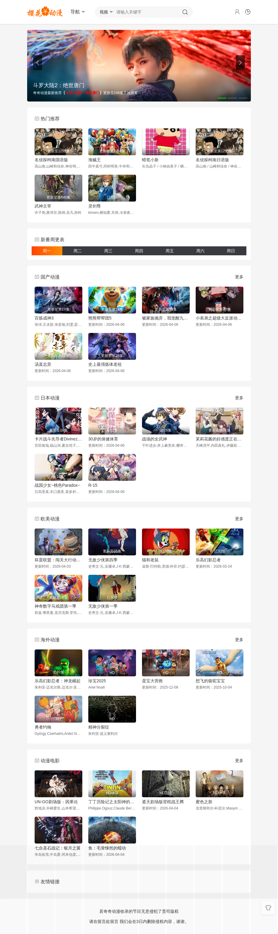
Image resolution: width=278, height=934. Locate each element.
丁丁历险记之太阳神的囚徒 (112, 801)
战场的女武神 (154, 439)
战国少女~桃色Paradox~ (57, 485)
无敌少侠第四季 (103, 559)
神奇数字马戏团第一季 (55, 606)
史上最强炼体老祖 (105, 364)
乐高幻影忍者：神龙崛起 (58, 680)
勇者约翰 (43, 727)
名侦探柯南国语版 (51, 159)
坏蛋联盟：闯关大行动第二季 (58, 559)
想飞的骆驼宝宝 (210, 680)
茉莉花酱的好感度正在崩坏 (219, 439)
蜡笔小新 (150, 159)
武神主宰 (43, 206)
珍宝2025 (97, 680)
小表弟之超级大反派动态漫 (219, 318)
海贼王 (94, 159)
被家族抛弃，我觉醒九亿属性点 (166, 318)
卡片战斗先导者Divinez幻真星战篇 (58, 439)
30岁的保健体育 (103, 439)
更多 (239, 276)
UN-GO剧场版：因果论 (56, 801)
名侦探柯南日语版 (212, 159)
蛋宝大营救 (152, 680)
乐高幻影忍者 (208, 559)
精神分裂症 (98, 727)
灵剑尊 (94, 206)
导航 (77, 12)
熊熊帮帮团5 (100, 318)
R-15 (92, 485)
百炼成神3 (44, 318)
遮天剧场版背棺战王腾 (163, 801)
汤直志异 (43, 364)
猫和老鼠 (150, 559)
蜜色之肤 (204, 801)
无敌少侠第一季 (103, 606)
